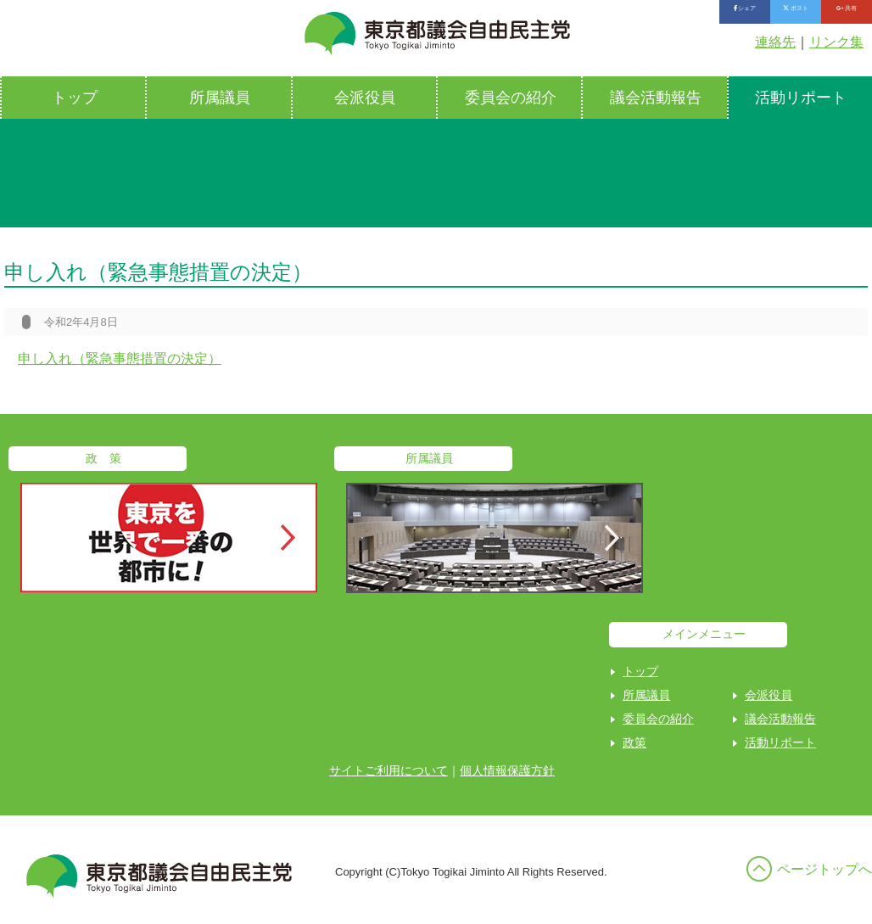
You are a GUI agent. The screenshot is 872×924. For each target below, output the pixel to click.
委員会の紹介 (510, 97)
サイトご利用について (388, 770)
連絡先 (775, 42)
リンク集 (836, 42)
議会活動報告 (656, 97)
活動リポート (780, 742)
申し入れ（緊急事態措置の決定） (119, 358)
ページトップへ (824, 869)
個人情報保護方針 (507, 770)
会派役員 (364, 97)
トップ (75, 97)
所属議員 (219, 97)
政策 (634, 742)
